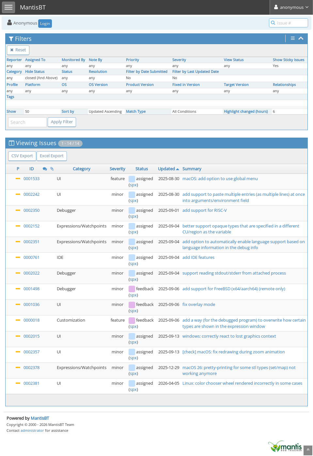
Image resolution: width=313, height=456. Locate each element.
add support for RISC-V (204, 210)
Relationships (284, 84)
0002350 (31, 210)
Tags (10, 96)
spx (133, 185)
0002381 (31, 383)
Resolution (98, 71)
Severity (179, 60)
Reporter (14, 60)
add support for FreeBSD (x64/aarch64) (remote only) (233, 289)
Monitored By (73, 60)
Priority (132, 60)
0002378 (31, 367)
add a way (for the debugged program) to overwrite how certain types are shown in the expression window (244, 323)
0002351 (31, 242)
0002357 (31, 352)
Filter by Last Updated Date (195, 71)
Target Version (236, 84)
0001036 (31, 304)
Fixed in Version (186, 84)
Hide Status (34, 71)
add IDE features (198, 257)
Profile (12, 84)
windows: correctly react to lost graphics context (229, 336)
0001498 (31, 289)
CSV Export (22, 156)
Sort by (68, 111)
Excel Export (52, 156)
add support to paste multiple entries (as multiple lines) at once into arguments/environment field (243, 197)
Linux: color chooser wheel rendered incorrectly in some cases (242, 383)
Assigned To (35, 60)
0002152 (31, 226)
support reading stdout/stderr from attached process (234, 273)
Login (45, 23)
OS (64, 84)
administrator (32, 430)
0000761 (31, 257)
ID (31, 169)
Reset (18, 50)
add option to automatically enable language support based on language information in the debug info (243, 245)
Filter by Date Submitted (146, 71)
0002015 (31, 336)
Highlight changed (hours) (246, 111)
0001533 (31, 178)
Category (14, 71)
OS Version (98, 84)
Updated (166, 169)
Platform (32, 84)
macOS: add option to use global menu (220, 178)
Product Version (140, 84)
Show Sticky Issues (288, 60)
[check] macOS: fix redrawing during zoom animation (233, 352)
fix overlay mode (198, 304)
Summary (191, 169)
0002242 (31, 194)
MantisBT (40, 418)
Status (67, 71)
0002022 (31, 273)
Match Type (136, 111)
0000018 (31, 320)
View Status (233, 60)
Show (11, 111)
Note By (95, 60)
